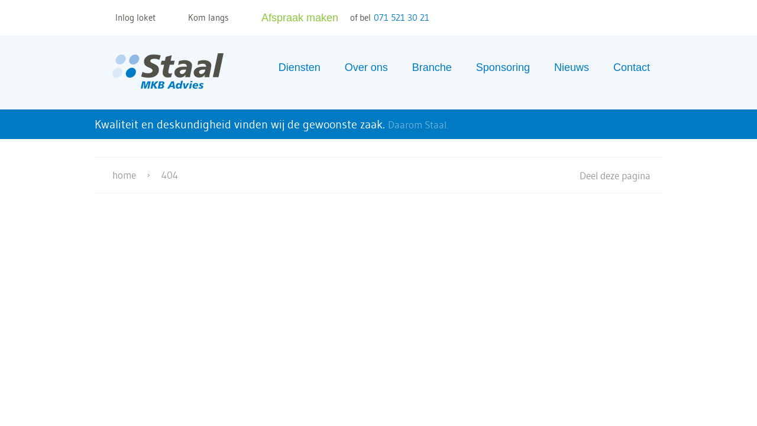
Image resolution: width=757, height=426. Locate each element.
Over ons (366, 67)
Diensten (300, 67)
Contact (631, 67)
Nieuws (571, 67)
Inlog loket (135, 17)
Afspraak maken (299, 18)
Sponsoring (503, 67)
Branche (432, 67)
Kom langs (208, 17)
